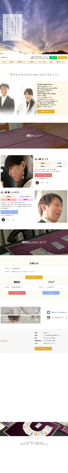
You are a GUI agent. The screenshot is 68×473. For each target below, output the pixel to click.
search (64, 62)
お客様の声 (31, 61)
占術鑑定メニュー (21, 61)
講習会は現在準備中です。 (17, 287)
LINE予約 (53, 57)
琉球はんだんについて (46, 111)
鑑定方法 (58, 61)
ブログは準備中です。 (50, 287)
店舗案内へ (43, 348)
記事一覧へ (34, 277)
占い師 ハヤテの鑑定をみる (9, 212)
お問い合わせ (62, 57)
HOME (4, 61)
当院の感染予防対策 (16, 268)
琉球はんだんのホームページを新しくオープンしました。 (24, 271)
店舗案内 (11, 61)
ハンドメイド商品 (42, 61)
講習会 (51, 61)
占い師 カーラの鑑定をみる (43, 175)
